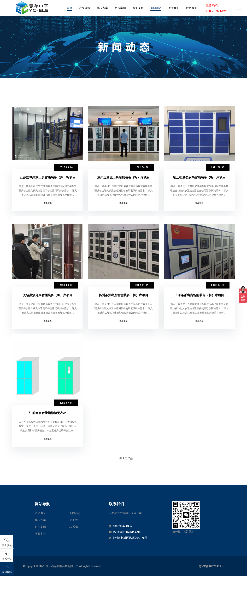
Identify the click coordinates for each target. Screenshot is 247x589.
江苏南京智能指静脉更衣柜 (47, 421)
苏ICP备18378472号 (211, 579)
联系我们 (191, 8)
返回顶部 (7, 568)
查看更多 (48, 207)
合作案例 (120, 8)
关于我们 (173, 8)
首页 (69, 8)
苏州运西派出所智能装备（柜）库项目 (123, 177)
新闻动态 (155, 8)
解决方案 (102, 8)
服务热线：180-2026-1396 (216, 8)
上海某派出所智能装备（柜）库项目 (199, 299)
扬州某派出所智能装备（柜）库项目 (123, 299)
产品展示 (84, 8)
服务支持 (138, 8)
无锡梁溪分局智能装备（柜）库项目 (47, 299)
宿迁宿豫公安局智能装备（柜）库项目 (199, 177)
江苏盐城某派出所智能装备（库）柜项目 (47, 177)
